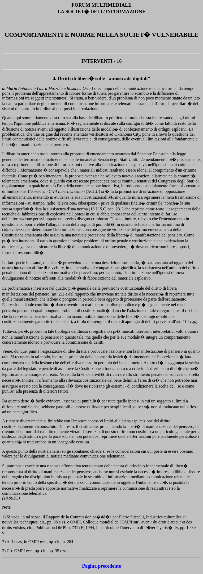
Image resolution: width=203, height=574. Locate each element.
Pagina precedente (101, 566)
